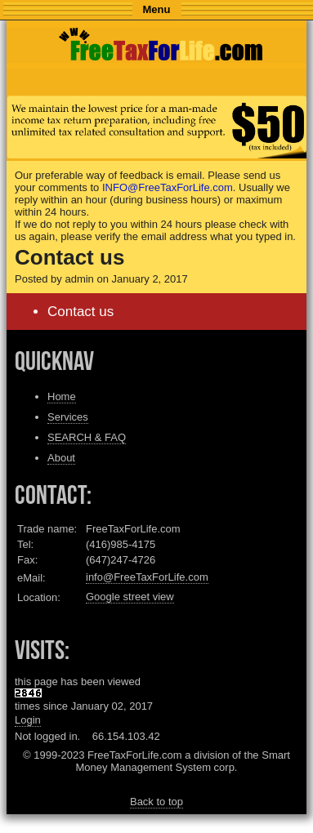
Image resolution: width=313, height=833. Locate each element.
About (61, 458)
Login (28, 720)
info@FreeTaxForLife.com (147, 577)
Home (61, 396)
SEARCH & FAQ (86, 437)
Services (67, 417)
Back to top (156, 801)
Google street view (130, 596)
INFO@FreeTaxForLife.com (167, 187)
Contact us (80, 311)
